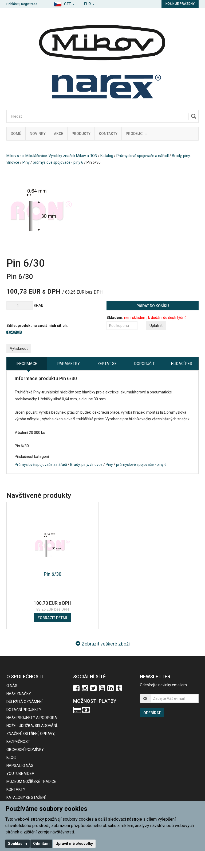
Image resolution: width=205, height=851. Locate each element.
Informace (27, 363)
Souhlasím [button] (17, 843)
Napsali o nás (19, 765)
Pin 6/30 (52, 574)
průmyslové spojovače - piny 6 (58, 162)
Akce (58, 133)
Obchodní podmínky (25, 749)
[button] (64, 3)
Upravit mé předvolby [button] (74, 843)
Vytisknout (19, 348)
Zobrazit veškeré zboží (103, 644)
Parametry (68, 363)
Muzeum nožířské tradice (31, 781)
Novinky (38, 133)
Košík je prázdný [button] (180, 4)
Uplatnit (156, 325)
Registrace (29, 4)
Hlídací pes (181, 363)
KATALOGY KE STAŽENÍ (26, 797)
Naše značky (18, 694)
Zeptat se (107, 363)
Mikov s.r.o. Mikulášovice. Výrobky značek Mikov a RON (51, 156)
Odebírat (152, 713)
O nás (11, 686)
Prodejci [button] (136, 133)
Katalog (106, 156)
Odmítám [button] (41, 843)
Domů (16, 133)
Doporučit (144, 363)
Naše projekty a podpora (31, 718)
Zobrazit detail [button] (52, 618)
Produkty (81, 133)
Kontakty (108, 133)
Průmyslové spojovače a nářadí (142, 156)
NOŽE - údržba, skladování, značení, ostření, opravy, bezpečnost (32, 733)
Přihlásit (12, 4)
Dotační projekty (23, 710)
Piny (26, 162)
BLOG (11, 757)
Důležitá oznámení (24, 702)
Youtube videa (20, 773)
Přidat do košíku (152, 306)
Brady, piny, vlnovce (86, 464)
